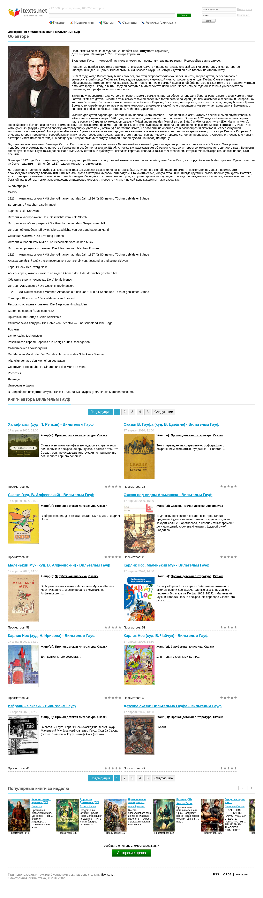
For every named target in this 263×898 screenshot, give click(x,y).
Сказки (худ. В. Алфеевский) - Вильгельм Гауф (51, 495)
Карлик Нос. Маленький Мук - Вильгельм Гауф (166, 565)
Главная (59, 22)
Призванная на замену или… (137, 801)
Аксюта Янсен (88, 806)
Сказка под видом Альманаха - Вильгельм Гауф (168, 495)
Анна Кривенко (136, 806)
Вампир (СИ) (184, 799)
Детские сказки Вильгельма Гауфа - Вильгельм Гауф (172, 706)
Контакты (241, 874)
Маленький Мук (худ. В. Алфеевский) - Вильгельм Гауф (59, 565)
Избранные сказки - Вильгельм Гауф (42, 706)
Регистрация (244, 9)
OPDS (227, 874)
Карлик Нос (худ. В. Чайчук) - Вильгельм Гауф (166, 636)
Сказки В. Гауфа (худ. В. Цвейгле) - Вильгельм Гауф (171, 424)
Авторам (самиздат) (161, 22)
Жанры (108, 22)
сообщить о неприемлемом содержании (131, 845)
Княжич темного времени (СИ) (41, 801)
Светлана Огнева (235, 806)
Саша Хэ (36, 806)
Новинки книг (84, 22)
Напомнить (243, 15)
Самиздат (129, 22)
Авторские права (131, 853)
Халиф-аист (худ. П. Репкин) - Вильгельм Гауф (50, 424)
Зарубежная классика (71, 576)
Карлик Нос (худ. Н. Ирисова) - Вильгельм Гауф (51, 636)
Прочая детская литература (75, 435)
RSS (216, 874)
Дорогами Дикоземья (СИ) (89, 801)
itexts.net (107, 874)
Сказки (102, 435)
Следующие (164, 412)
